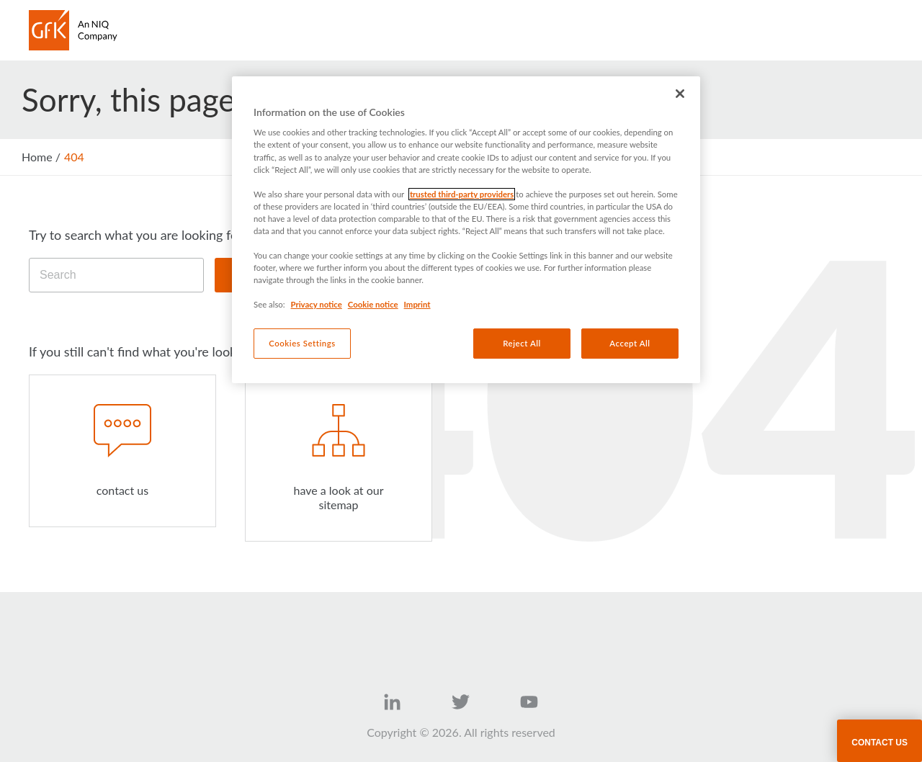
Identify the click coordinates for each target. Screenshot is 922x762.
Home (37, 156)
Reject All (522, 343)
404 (74, 156)
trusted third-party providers (462, 194)
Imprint (417, 304)
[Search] (116, 275)
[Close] (680, 93)
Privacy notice (316, 304)
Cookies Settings (302, 343)
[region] (466, 229)
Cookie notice (373, 304)
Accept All (629, 343)
